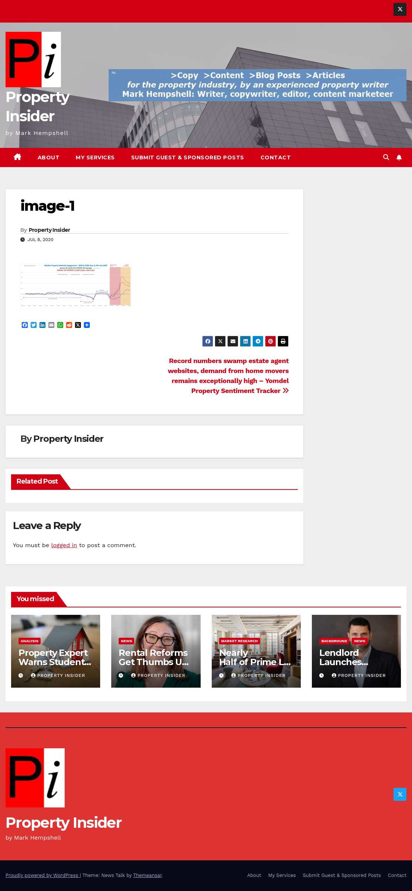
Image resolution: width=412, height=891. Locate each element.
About (49, 157)
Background (334, 641)
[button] (386, 157)
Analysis (29, 641)
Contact (276, 157)
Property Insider (49, 230)
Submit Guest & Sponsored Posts (187, 157)
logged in (64, 545)
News (126, 641)
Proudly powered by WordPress (43, 875)
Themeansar (147, 875)
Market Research (239, 641)
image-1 (47, 205)
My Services (95, 157)
